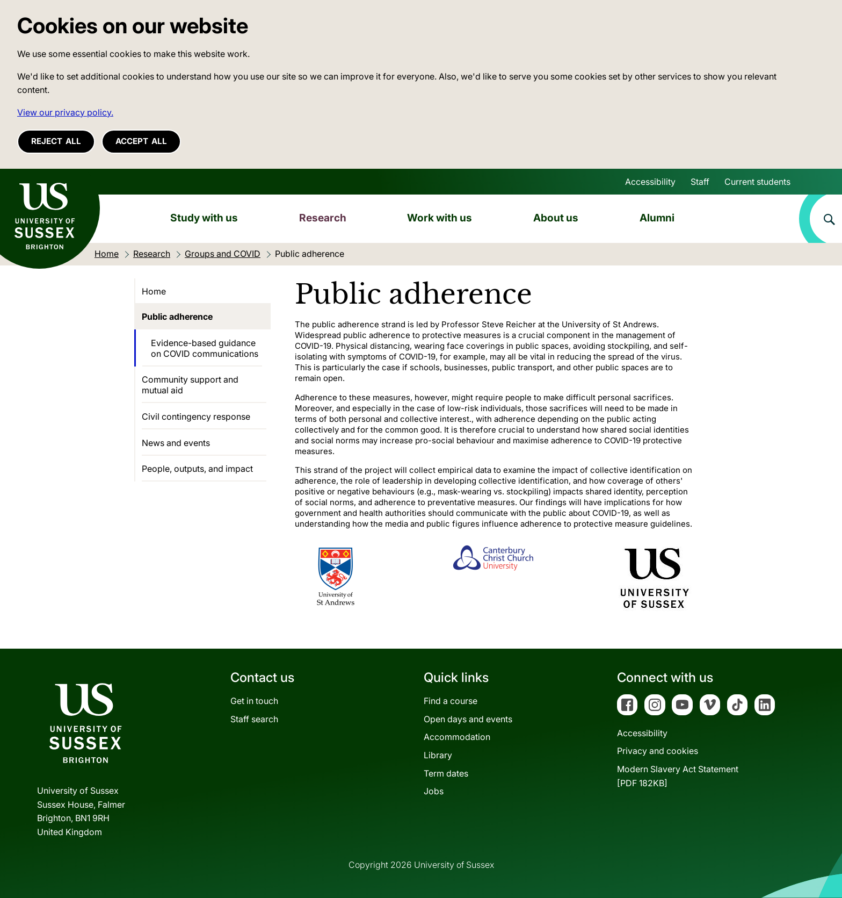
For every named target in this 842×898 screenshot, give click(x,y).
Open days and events (468, 719)
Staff (700, 181)
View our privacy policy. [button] (65, 112)
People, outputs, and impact (197, 468)
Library (438, 755)
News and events (176, 442)
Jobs (434, 791)
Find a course (450, 700)
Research (322, 217)
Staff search (254, 719)
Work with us (439, 217)
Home (154, 291)
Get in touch (254, 700)
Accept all (141, 141)
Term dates (446, 773)
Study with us (204, 217)
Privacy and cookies (657, 750)
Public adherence (177, 316)
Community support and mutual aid (190, 385)
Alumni (657, 217)
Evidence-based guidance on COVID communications (204, 348)
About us (555, 217)
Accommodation (457, 736)
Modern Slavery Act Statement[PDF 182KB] (677, 776)
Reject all (56, 141)
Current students (757, 181)
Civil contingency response (196, 416)
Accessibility (650, 181)
